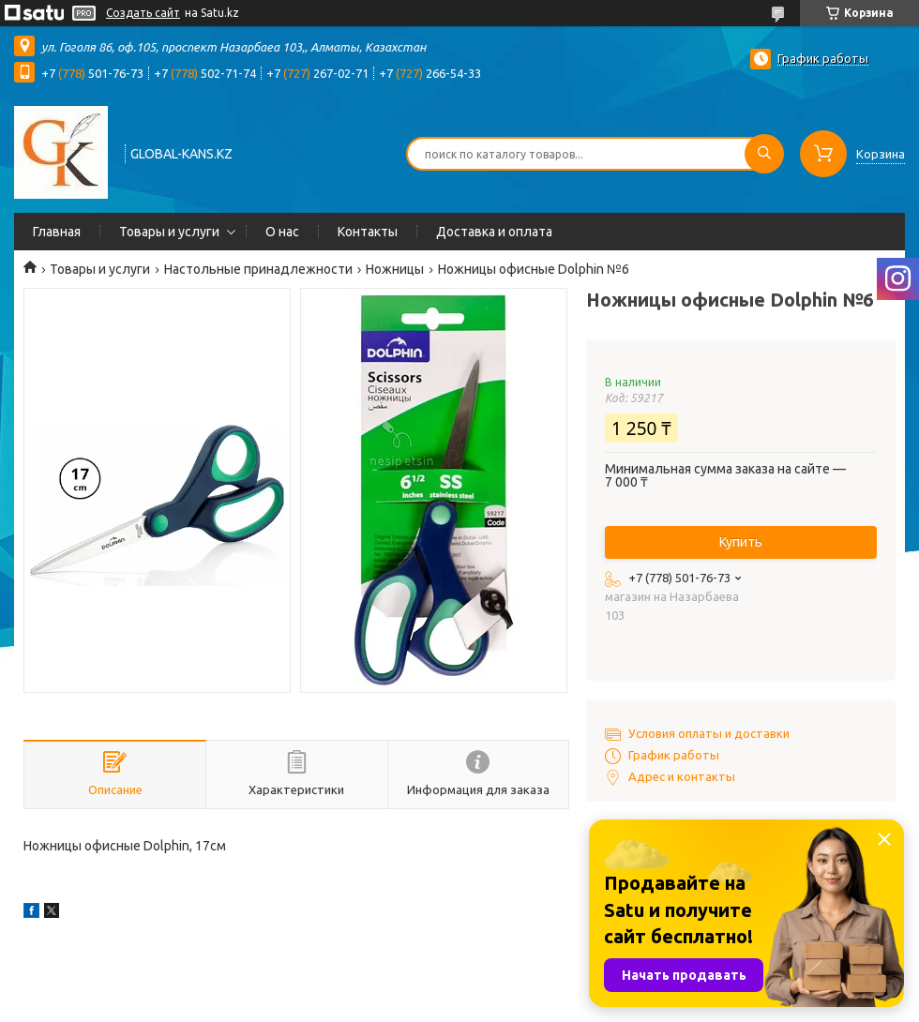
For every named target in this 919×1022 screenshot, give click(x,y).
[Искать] (764, 153)
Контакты (368, 231)
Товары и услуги (169, 231)
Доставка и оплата (494, 231)
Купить (740, 541)
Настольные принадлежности (258, 269)
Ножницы (395, 269)
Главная (57, 231)
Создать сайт (143, 13)
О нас (282, 231)
